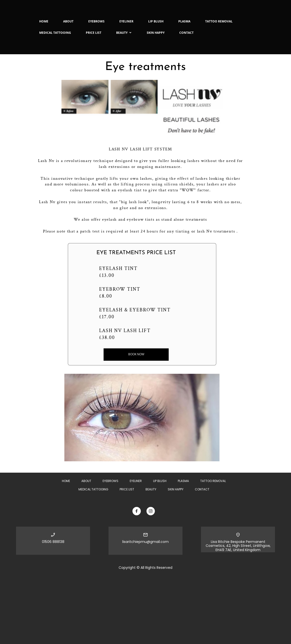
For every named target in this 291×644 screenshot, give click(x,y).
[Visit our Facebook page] (136, 511)
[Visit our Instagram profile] (150, 511)
